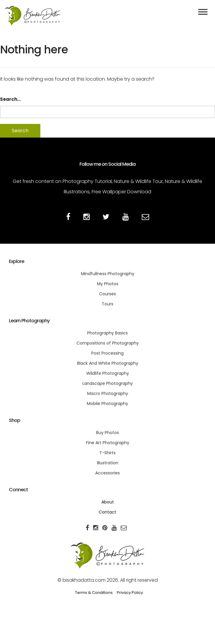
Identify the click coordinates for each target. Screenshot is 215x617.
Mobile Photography (107, 403)
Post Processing (107, 353)
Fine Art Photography (107, 443)
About (107, 502)
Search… (10, 99)
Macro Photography (107, 393)
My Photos (107, 284)
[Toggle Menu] (203, 12)
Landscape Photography (107, 383)
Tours (107, 304)
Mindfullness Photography (107, 274)
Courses (107, 294)
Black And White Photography (107, 363)
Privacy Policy (130, 592)
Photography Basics (107, 333)
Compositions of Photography (108, 343)
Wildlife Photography (107, 373)
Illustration (107, 463)
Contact (107, 512)
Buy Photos (107, 433)
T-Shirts (107, 453)
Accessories (107, 473)
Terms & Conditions (94, 592)
